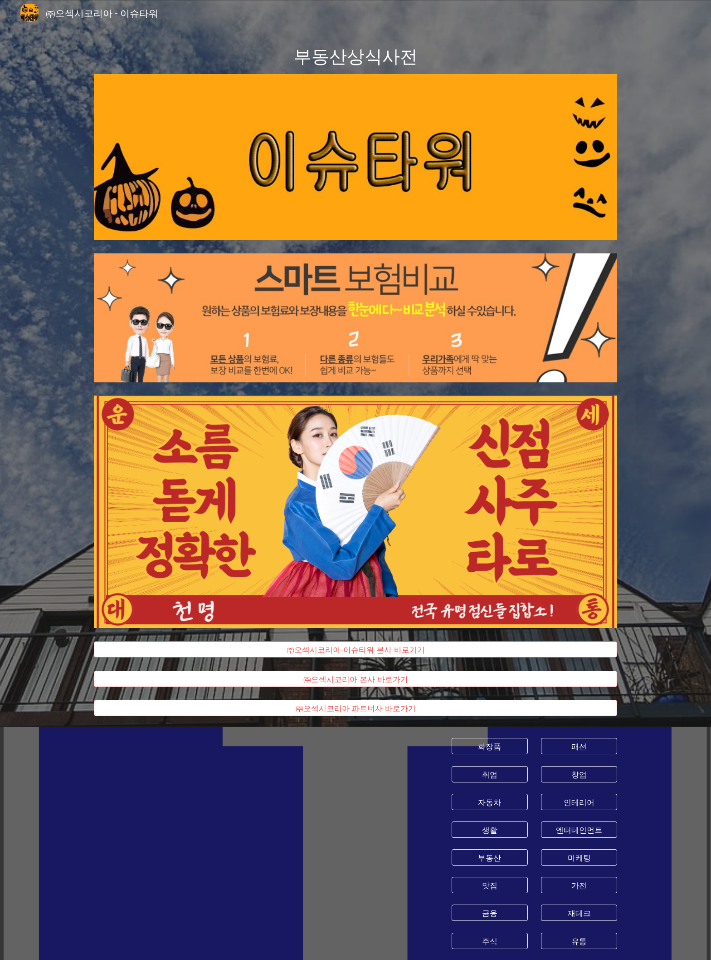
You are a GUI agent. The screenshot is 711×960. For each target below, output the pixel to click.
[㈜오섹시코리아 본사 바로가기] (355, 679)
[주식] (489, 941)
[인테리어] (579, 802)
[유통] (579, 941)
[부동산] (489, 858)
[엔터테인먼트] (579, 830)
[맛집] (489, 885)
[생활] (489, 830)
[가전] (579, 885)
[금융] (489, 913)
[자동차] (489, 802)
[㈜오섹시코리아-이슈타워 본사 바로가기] (355, 649)
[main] (355, 55)
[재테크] (579, 913)
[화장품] (489, 746)
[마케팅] (579, 858)
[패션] (579, 746)
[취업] (489, 774)
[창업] (579, 774)
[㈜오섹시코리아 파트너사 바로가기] (355, 708)
